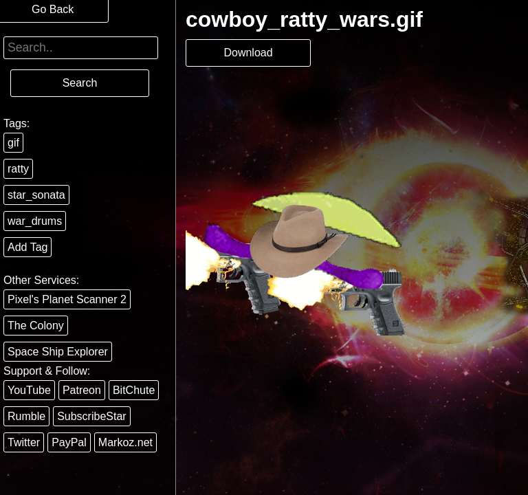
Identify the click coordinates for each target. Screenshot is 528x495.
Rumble (26, 416)
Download (247, 52)
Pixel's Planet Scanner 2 (67, 299)
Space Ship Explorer (58, 352)
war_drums (35, 221)
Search (80, 83)
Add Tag (27, 247)
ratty (18, 169)
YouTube (29, 390)
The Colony (36, 325)
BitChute (134, 390)
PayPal (69, 442)
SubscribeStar (91, 416)
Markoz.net (125, 442)
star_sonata (36, 195)
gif (13, 142)
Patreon (82, 390)
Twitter (24, 442)
